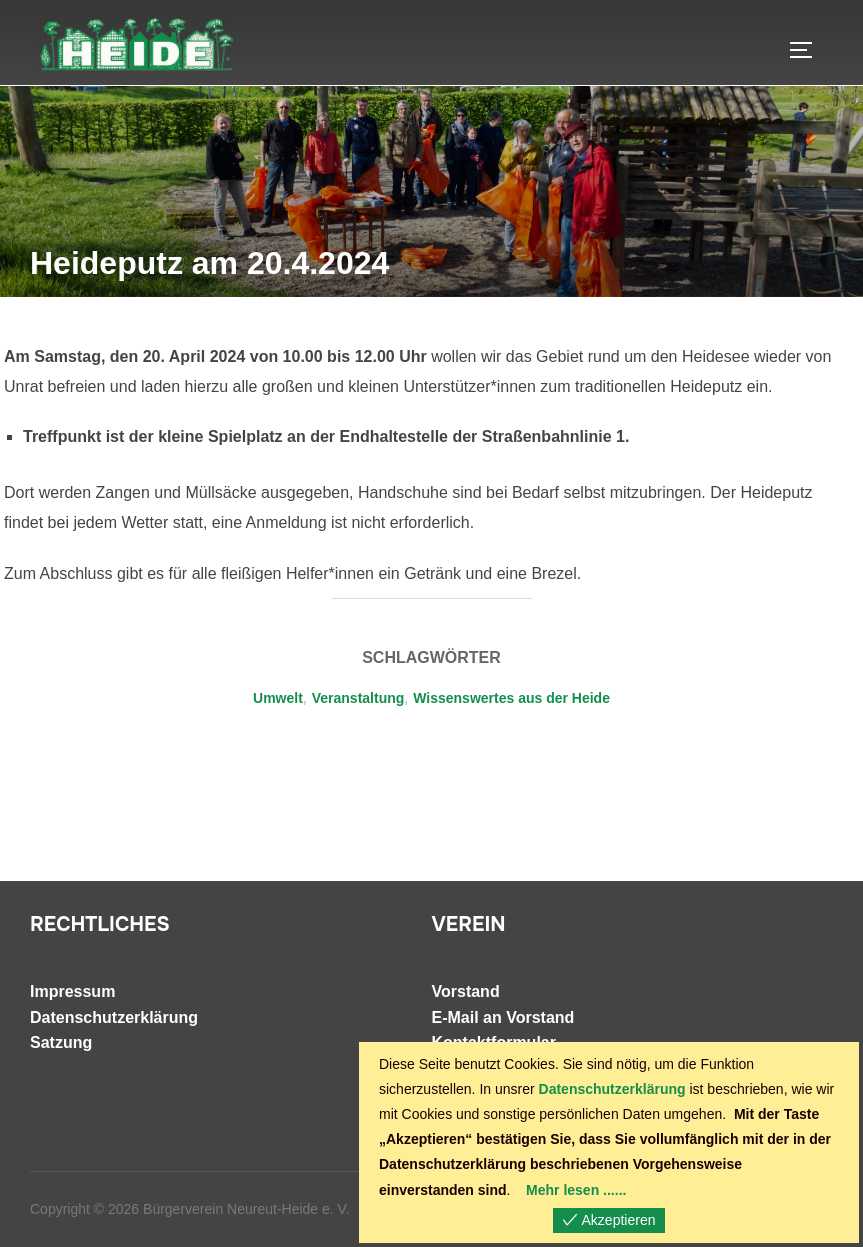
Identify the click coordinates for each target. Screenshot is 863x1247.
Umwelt (278, 698)
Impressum (72, 991)
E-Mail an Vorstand (503, 1017)
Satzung (61, 1042)
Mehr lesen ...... (576, 1190)
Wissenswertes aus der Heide (511, 698)
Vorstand (466, 991)
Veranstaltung (358, 698)
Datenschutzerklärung (114, 1017)
